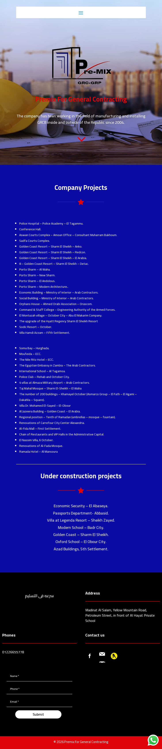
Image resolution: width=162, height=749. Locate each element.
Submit (38, 714)
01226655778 (13, 652)
